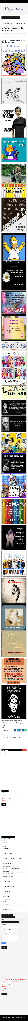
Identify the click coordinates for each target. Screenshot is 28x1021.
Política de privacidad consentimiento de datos (13, 794)
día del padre (6, 891)
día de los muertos (8, 876)
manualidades (7, 899)
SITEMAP (3, 988)
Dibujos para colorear (6, 798)
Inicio (2, 792)
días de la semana (7, 894)
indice (3, 990)
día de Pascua (6, 848)
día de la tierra (7, 871)
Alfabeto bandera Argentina (15, 839)
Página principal (5, 978)
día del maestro (7, 884)
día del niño (6, 889)
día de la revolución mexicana (11, 869)
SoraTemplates (11, 1017)
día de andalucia (7, 853)
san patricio (6, 907)
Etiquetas (3, 800)
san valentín (6, 909)
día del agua (6, 879)
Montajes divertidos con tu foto (9, 981)
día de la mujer (7, 863)
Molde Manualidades (6, 797)
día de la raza (6, 866)
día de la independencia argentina (12, 858)
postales (5, 904)
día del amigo (6, 881)
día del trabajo (8, 23)
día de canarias (7, 856)
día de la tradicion (8, 874)
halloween (4, 795)
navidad (5, 901)
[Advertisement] (14, 773)
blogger (24, 750)
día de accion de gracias (9, 851)
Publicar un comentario (9, 756)
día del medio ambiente (9, 886)
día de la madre (7, 861)
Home (3, 23)
